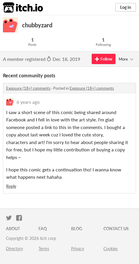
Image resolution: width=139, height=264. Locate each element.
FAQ (42, 228)
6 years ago (28, 102)
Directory (14, 248)
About (13, 228)
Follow (103, 58)
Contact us (116, 228)
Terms (43, 248)
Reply (11, 186)
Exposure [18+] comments (28, 88)
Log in (125, 7)
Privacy (77, 248)
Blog (76, 228)
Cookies (110, 248)
